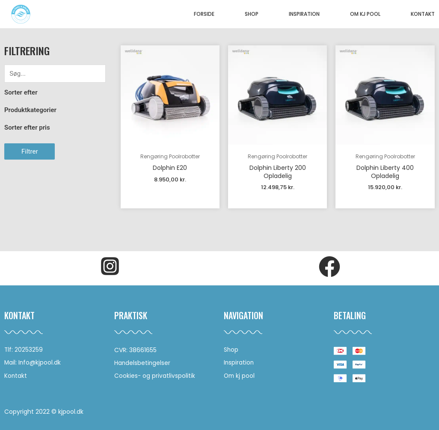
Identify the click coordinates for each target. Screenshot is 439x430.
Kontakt (423, 14)
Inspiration (304, 14)
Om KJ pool (365, 14)
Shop (251, 14)
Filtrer (29, 151)
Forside (204, 14)
